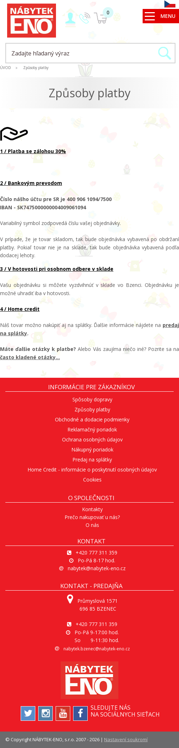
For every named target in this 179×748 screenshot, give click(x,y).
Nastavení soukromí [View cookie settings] (126, 739)
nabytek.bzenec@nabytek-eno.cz (96, 649)
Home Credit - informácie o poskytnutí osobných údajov (92, 469)
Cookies (92, 479)
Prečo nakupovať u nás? (92, 517)
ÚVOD (5, 67)
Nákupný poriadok (92, 449)
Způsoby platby (35, 67)
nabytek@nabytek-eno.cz (97, 568)
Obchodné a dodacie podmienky (92, 419)
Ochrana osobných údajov (92, 439)
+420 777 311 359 (96, 552)
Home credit (23, 308)
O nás (92, 525)
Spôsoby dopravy (92, 399)
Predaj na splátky (92, 459)
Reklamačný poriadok (92, 429)
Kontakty (92, 509)
